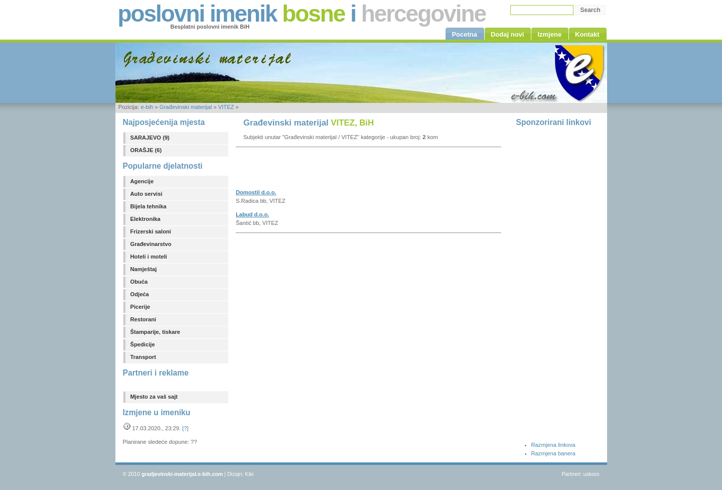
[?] (185, 428)
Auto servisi (146, 194)
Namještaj (143, 269)
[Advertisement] (353, 171)
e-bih (146, 107)
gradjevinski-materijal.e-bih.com (182, 474)
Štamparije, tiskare (155, 332)
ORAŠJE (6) (146, 150)
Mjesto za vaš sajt (154, 397)
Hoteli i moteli (148, 257)
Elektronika (145, 219)
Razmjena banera (553, 453)
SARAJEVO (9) (150, 138)
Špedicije (142, 344)
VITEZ (226, 107)
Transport (143, 357)
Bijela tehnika (148, 206)
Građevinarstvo (151, 244)
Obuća (139, 282)
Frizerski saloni (150, 231)
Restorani (143, 319)
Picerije (140, 307)
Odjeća (139, 294)
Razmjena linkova (553, 445)
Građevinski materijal (186, 107)
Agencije (142, 181)
